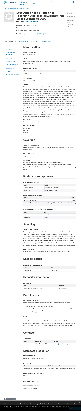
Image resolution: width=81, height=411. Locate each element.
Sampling (9, 58)
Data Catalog (35, 2)
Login (74, 2)
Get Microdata (31, 21)
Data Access (10, 68)
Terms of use (66, 2)
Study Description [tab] (10, 41)
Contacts (8, 71)
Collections (50, 2)
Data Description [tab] (23, 41)
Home (5, 8)
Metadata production (12, 75)
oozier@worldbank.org (61, 344)
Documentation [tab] (34, 41)
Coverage (9, 49)
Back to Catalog (10, 399)
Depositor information (12, 65)
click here (65, 406)
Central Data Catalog (13, 8)
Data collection (10, 61)
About (43, 2)
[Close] (79, 402)
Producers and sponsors (10, 53)
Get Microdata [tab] (46, 41)
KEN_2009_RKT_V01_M (24, 8)
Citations (58, 2)
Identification (10, 46)
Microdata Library (23, 3)
